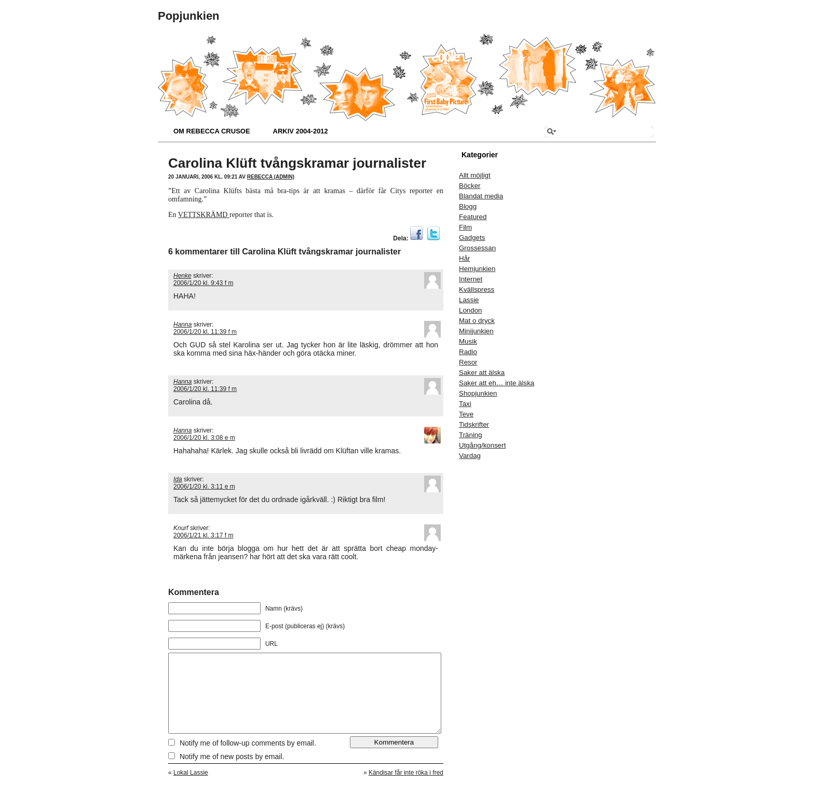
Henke (182, 275)
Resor (468, 362)
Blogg (468, 206)
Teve (466, 414)
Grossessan (477, 248)
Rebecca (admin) (270, 177)
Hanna (182, 324)
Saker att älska (482, 372)
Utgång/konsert (482, 445)
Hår (464, 258)
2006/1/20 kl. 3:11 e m (204, 486)
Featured (472, 217)
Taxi (465, 404)
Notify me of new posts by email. (232, 772)
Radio (468, 352)
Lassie (469, 300)
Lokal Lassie (190, 788)
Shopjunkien (478, 393)
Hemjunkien (477, 269)
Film (465, 227)
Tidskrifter (474, 424)
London (470, 310)
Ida (177, 479)
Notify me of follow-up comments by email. (248, 758)
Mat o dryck (477, 321)
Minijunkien (476, 331)
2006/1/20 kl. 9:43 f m (203, 283)
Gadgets (472, 237)
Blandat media (481, 196)
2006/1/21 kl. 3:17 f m (203, 535)
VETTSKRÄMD (203, 215)
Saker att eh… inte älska (496, 383)
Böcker (469, 186)
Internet (470, 279)
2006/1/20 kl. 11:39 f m (205, 331)
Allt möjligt (475, 175)
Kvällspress (476, 289)
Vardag (470, 456)
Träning (470, 435)
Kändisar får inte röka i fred (406, 788)
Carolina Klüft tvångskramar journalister (297, 163)
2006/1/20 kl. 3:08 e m (204, 437)
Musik (468, 341)
